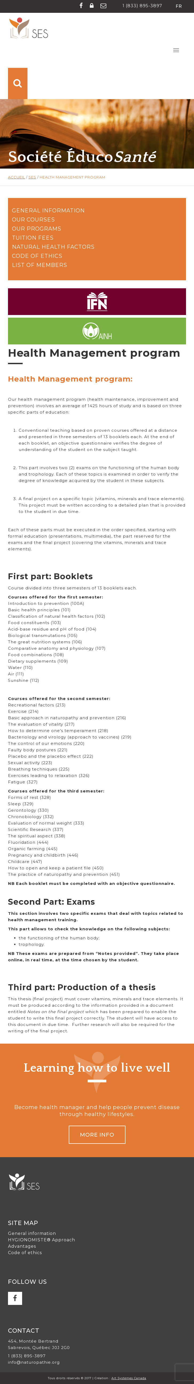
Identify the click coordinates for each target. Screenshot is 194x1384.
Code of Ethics (37, 256)
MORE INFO (97, 1135)
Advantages (22, 1246)
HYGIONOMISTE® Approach (41, 1239)
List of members (39, 265)
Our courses (33, 219)
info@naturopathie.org (34, 1362)
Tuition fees (33, 238)
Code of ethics (25, 1252)
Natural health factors (53, 247)
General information (48, 210)
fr (179, 6)
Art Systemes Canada (128, 1378)
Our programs (36, 229)
